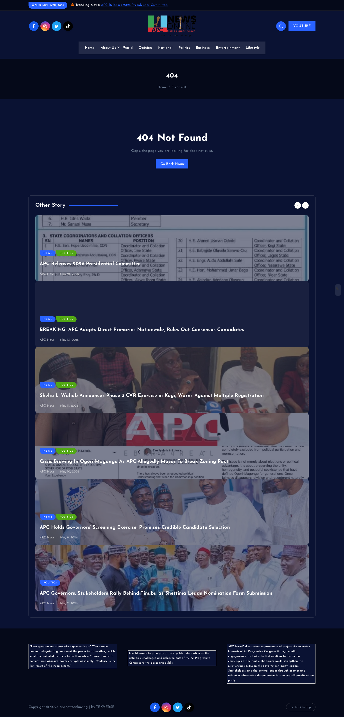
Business (203, 48)
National (165, 48)
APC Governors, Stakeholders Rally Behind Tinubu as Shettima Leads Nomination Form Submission (156, 594)
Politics (184, 48)
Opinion (145, 48)
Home (90, 48)
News (47, 254)
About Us (108, 48)
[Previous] (297, 206)
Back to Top (301, 707)
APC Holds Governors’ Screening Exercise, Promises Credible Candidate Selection (135, 528)
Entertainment (228, 48)
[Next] (305, 206)
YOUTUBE (302, 26)
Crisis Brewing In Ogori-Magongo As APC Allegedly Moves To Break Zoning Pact (134, 462)
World (128, 48)
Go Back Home (172, 164)
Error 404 (179, 87)
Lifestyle (253, 48)
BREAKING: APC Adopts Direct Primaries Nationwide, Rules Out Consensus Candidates (142, 330)
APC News (47, 274)
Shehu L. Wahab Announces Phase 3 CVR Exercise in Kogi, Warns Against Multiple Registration (152, 396)
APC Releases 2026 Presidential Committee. (134, 5)
